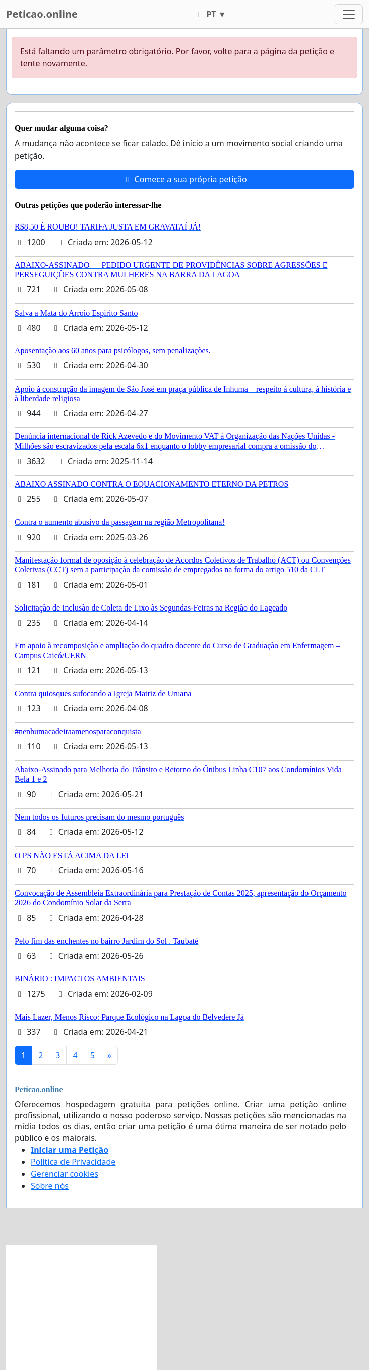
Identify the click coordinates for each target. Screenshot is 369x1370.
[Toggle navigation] (349, 14)
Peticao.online (42, 14)
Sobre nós (50, 1185)
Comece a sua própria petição (184, 179)
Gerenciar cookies (64, 1173)
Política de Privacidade (73, 1161)
